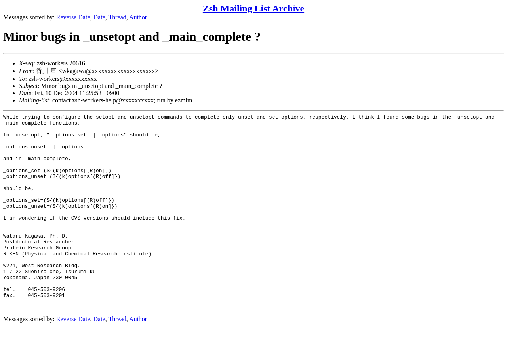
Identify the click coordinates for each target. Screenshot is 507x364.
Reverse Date (73, 17)
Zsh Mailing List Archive (253, 8)
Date (99, 17)
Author (138, 17)
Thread (117, 17)
